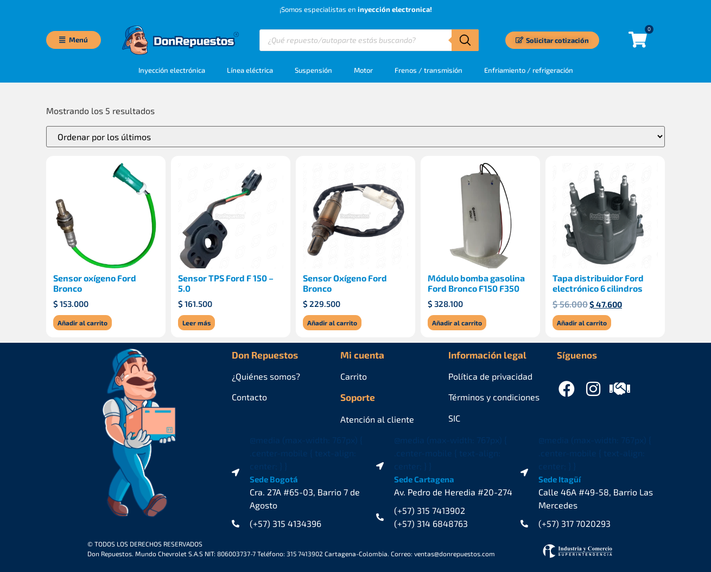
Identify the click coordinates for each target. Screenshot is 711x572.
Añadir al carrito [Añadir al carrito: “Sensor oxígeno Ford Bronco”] (82, 322)
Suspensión (313, 70)
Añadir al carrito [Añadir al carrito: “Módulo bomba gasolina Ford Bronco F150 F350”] (457, 322)
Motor (363, 70)
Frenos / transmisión (428, 70)
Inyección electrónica (171, 70)
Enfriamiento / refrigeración (528, 70)
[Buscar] (465, 40)
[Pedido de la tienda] (355, 136)
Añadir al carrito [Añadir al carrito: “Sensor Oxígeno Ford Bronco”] (332, 322)
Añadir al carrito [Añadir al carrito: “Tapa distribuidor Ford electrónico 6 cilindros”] (582, 322)
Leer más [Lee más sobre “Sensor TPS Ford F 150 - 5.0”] (196, 322)
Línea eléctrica (250, 70)
